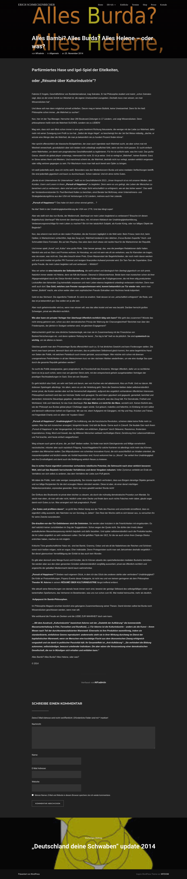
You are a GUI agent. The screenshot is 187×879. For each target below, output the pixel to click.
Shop (145, 5)
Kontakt (163, 5)
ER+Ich (111, 5)
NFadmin (40, 53)
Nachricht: (36, 724)
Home (100, 5)
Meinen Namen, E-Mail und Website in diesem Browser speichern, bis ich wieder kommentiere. (73, 795)
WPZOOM (165, 874)
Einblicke (124, 5)
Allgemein (54, 53)
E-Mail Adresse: (39, 768)
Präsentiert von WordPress (29, 874)
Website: (36, 781)
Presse (153, 5)
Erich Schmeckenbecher (38, 4)
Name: (35, 755)
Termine (135, 5)
